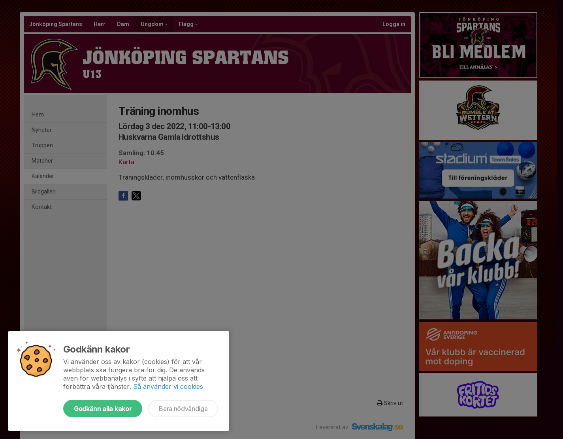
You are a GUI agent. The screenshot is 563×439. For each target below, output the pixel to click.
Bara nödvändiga (183, 409)
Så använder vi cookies (168, 386)
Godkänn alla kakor (103, 409)
